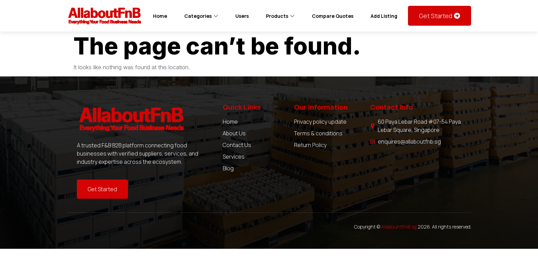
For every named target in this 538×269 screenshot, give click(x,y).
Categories (201, 16)
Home (160, 16)
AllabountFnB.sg (399, 226)
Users (242, 16)
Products (280, 16)
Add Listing (384, 16)
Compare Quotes (332, 16)
